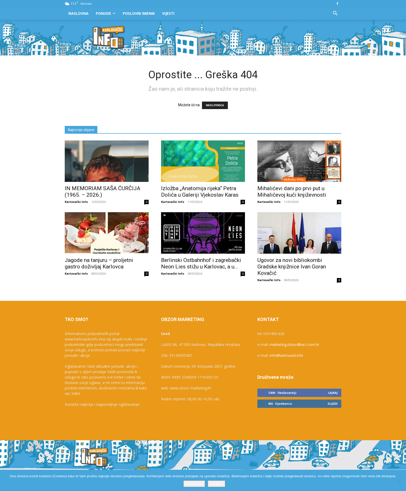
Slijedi (333, 403)
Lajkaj (333, 393)
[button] (335, 13)
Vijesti (168, 13)
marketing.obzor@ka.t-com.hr (294, 344)
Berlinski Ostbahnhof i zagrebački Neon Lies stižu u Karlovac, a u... (201, 263)
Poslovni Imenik (139, 13)
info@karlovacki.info (286, 355)
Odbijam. (216, 484)
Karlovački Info (76, 202)
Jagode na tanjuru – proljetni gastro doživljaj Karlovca (99, 263)
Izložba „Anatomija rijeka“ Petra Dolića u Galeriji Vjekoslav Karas (199, 191)
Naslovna (78, 13)
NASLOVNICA (215, 105)
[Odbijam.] (399, 480)
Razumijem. (194, 484)
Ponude (105, 13)
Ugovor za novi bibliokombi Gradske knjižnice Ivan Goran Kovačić (291, 266)
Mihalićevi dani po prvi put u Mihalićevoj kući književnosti (291, 191)
